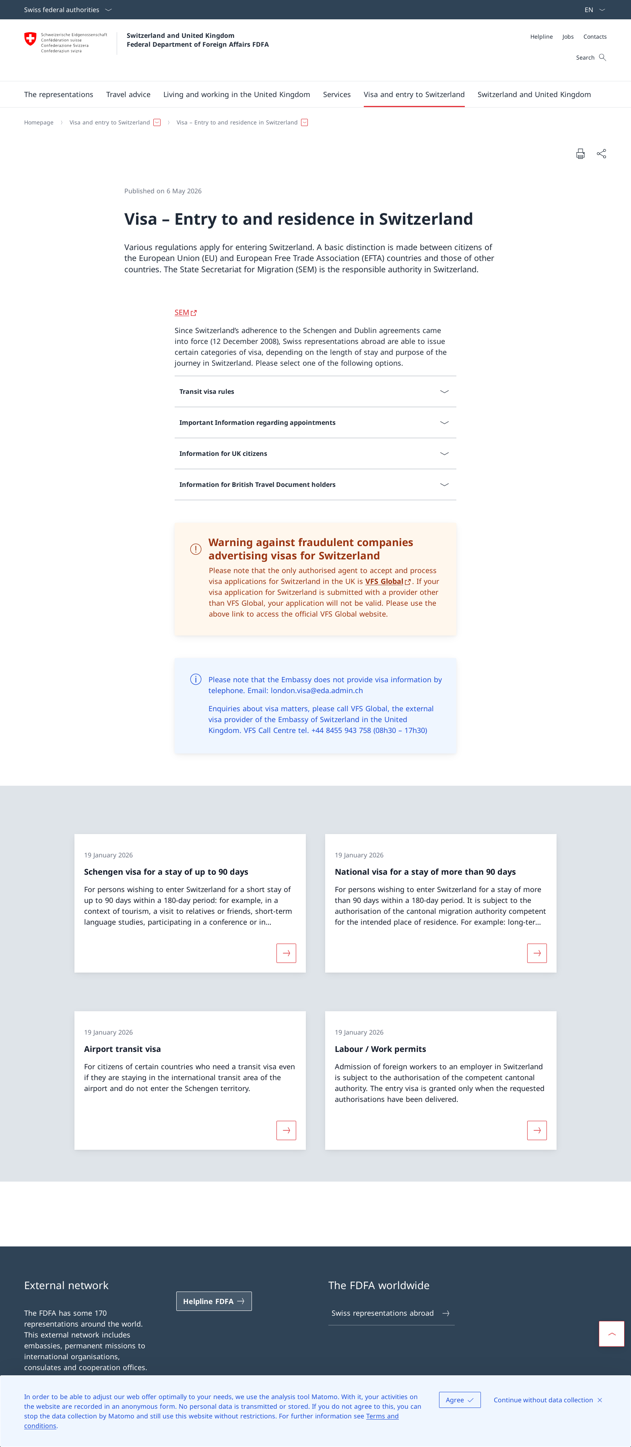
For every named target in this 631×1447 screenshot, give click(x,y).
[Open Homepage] (146, 50)
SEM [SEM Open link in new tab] (182, 312)
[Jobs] (568, 36)
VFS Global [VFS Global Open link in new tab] (384, 581)
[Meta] (569, 36)
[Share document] (601, 154)
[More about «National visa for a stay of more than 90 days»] (537, 953)
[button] (59, 94)
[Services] (337, 94)
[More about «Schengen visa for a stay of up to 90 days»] (286, 953)
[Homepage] (39, 122)
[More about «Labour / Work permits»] (537, 1130)
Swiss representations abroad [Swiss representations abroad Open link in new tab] (391, 1313)
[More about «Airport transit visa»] (286, 1130)
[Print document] (580, 153)
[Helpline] (542, 36)
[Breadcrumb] (312, 122)
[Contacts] (595, 36)
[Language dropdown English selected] (592, 9)
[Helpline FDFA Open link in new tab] (214, 1301)
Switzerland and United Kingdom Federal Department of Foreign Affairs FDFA (198, 40)
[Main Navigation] (309, 94)
